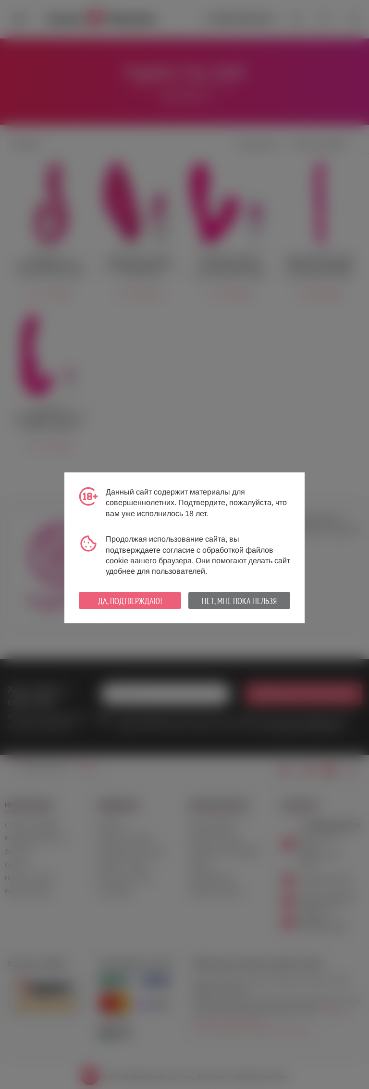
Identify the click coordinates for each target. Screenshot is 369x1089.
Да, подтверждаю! (130, 600)
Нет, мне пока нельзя (239, 600)
